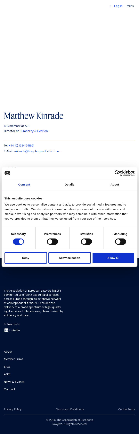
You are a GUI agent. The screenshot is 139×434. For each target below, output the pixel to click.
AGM (7, 374)
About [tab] (114, 184)
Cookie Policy (126, 409)
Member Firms (13, 359)
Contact (9, 389)
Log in (116, 6)
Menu (130, 6)
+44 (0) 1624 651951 (21, 145)
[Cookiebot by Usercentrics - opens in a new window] (117, 173)
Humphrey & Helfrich (34, 131)
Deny (25, 257)
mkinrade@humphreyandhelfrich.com (37, 151)
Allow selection (69, 257)
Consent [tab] (24, 184)
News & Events (14, 382)
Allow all (113, 257)
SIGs (7, 367)
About (8, 352)
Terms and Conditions (70, 409)
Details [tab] (69, 184)
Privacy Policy (12, 409)
